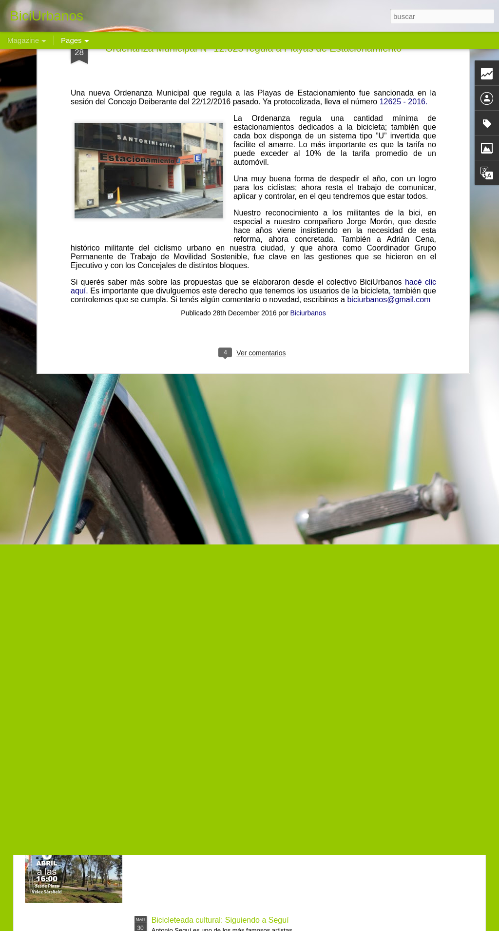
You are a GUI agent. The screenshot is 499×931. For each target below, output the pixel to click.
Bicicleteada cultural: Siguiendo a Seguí (220, 920)
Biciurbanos (308, 189)
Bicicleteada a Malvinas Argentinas (212, 699)
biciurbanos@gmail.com (388, 175)
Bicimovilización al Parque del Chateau (219, 809)
